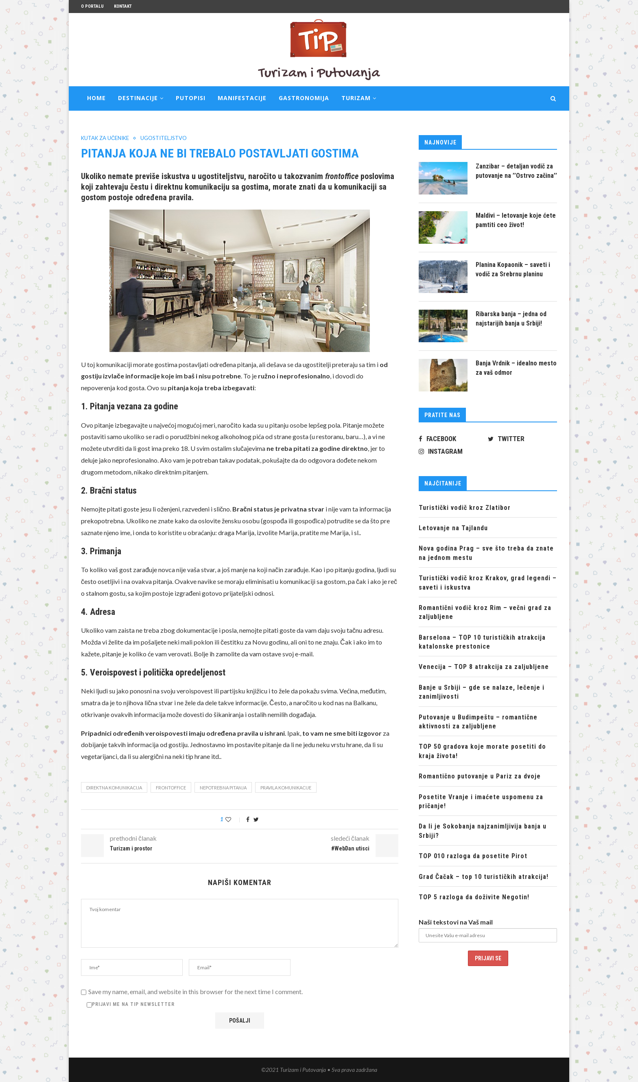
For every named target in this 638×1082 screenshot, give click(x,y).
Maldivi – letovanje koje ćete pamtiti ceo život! (516, 220)
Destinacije (138, 98)
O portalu (92, 6)
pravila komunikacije (285, 787)
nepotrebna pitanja (223, 787)
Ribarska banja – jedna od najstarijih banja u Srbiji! (511, 318)
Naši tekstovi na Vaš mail (456, 922)
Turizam (356, 98)
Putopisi (190, 98)
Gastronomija (304, 98)
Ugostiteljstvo (163, 138)
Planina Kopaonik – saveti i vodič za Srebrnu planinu (513, 269)
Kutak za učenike (105, 138)
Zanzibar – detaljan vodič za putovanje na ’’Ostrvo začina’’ (516, 170)
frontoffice (171, 787)
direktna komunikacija (114, 787)
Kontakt (123, 6)
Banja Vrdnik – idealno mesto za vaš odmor (516, 367)
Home (96, 98)
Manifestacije (242, 98)
